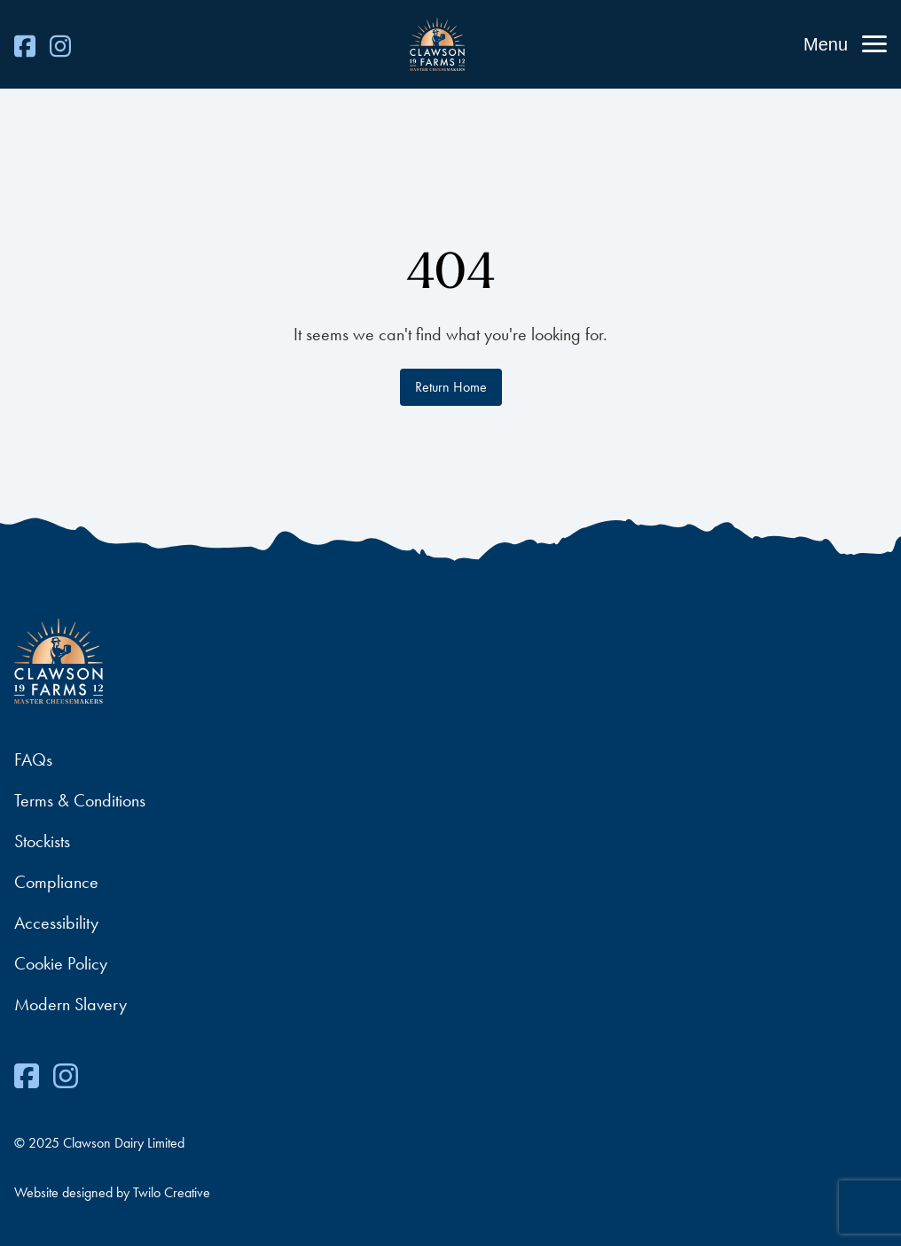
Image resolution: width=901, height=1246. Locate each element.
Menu (825, 44)
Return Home (451, 386)
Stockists (42, 841)
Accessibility (56, 922)
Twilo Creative (171, 1192)
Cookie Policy (60, 963)
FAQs (33, 759)
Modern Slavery (70, 1004)
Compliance (56, 881)
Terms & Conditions (79, 800)
